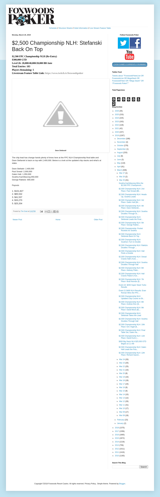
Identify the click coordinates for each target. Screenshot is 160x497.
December (121, 139)
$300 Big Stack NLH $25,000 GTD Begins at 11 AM (132, 342)
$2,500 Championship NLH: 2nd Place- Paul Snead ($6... (131, 190)
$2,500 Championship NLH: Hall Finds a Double (131, 252)
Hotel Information (81, 28)
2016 (117, 435)
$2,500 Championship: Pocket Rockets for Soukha (131, 229)
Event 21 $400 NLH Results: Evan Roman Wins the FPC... (132, 292)
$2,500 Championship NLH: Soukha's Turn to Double (130, 241)
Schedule (53, 28)
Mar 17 (122, 384)
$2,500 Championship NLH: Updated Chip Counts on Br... (131, 297)
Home (58, 220)
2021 (117, 128)
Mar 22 (122, 366)
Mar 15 (122, 391)
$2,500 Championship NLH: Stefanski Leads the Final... (131, 218)
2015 (117, 438)
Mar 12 (122, 401)
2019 (117, 135)
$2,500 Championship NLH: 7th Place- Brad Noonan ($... (131, 280)
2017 (117, 431)
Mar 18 (122, 380)
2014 (117, 442)
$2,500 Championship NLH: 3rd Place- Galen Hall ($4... (131, 201)
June (119, 160)
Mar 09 (122, 412)
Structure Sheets (65, 28)
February (121, 420)
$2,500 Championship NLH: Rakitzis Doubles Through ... (133, 246)
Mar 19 (122, 377)
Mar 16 (122, 387)
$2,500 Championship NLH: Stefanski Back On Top (130, 235)
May (119, 163)
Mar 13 (122, 398)
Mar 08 (122, 415)
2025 (117, 114)
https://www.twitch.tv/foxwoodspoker (64, 73)
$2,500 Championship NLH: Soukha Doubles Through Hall (133, 263)
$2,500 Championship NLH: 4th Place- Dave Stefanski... (131, 207)
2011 (117, 452)
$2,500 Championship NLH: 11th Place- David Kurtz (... (132, 337)
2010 (117, 456)
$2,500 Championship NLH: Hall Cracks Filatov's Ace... (131, 275)
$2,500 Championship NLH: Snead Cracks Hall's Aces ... (132, 258)
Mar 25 (122, 180)
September (121, 149)
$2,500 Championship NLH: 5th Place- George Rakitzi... (131, 224)
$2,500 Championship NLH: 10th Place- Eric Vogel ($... (132, 325)
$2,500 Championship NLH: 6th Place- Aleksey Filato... (131, 269)
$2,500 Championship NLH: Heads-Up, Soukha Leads (133, 195)
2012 (117, 449)
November (121, 142)
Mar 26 (122, 177)
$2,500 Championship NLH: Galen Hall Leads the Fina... (132, 348)
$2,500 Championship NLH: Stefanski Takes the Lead (130, 314)
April (119, 167)
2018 (117, 428)
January (120, 423)
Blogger (122, 484)
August (120, 152)
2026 (117, 111)
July (119, 156)
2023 (117, 122)
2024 (117, 118)
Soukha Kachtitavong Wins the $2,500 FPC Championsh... (131, 184)
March (120, 170)
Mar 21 (122, 370)
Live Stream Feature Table (100, 28)
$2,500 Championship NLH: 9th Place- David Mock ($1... (131, 309)
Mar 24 (122, 359)
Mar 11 (122, 405)
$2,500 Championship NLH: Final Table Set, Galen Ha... (132, 331)
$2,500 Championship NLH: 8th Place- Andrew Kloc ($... (131, 303)
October (120, 145)
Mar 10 (122, 408)
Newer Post (17, 220)
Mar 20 (122, 373)
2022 (117, 125)
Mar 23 (122, 363)
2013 (117, 445)
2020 (117, 132)
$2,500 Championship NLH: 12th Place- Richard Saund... (132, 354)
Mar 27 (122, 173)
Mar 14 (122, 394)
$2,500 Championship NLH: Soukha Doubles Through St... (133, 212)
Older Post (98, 220)
